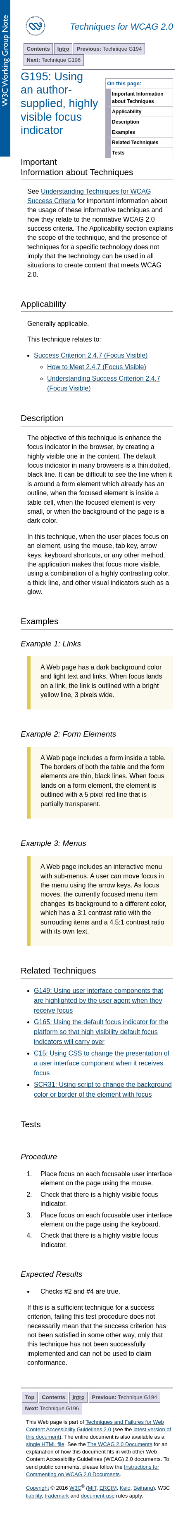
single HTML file (45, 1444)
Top (30, 1397)
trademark (57, 1496)
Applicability (126, 112)
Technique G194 (109, 49)
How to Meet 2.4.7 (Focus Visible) (96, 366)
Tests (118, 153)
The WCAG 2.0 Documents (119, 1444)
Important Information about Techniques (138, 97)
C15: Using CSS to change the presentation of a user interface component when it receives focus (101, 1063)
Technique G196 (54, 60)
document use (98, 1496)
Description (125, 122)
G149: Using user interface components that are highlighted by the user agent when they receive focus (98, 1000)
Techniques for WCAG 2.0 (121, 26)
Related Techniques (135, 142)
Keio (125, 1488)
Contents (38, 49)
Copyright (37, 1488)
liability (34, 1496)
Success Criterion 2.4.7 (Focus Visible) (90, 355)
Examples (123, 132)
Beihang (143, 1488)
